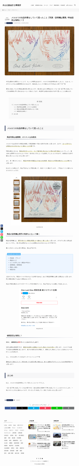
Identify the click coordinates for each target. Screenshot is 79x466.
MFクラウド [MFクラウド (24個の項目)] (20, 425)
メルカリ (18, 400)
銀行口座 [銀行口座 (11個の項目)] (17, 453)
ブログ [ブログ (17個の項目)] (16, 430)
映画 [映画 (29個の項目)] (10, 440)
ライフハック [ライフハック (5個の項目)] (7, 432)
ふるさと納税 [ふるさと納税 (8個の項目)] (7, 427)
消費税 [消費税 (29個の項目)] (10, 443)
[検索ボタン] (75, 5)
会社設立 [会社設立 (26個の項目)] (6, 435)
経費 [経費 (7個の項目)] (17, 450)
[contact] (42, 458)
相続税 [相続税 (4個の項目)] (5, 445)
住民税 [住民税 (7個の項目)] (11, 435)
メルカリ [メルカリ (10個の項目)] (22, 430)
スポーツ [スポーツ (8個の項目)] (11, 430)
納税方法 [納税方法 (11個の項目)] (22, 448)
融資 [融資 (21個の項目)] (21, 450)
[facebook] (36, 458)
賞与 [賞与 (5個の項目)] (5, 453)
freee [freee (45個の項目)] (14, 425)
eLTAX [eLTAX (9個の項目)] (10, 425)
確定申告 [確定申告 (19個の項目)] (11, 445)
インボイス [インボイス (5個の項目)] (19, 427)
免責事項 (45, 461)
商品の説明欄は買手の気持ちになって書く (28, 109)
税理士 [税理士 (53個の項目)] (12, 448)
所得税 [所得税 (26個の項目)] (5, 440)
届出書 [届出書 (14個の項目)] (13, 438)
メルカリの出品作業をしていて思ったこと (26, 104)
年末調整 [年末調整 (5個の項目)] (19, 438)
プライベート (10, 400)
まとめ (16, 114)
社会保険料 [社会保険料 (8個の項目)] (6, 448)
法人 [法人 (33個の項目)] (21, 440)
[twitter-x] (38, 458)
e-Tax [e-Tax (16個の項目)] (5, 425)
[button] (10, 408)
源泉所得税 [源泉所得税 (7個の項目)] (16, 443)
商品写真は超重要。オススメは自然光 (27, 107)
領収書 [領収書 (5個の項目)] (22, 453)
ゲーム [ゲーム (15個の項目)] (5, 430)
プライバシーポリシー (37, 461)
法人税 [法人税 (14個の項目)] (5, 443)
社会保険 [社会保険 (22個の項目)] (17, 445)
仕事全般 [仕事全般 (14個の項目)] (20, 432)
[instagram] (40, 458)
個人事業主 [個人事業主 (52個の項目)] (21, 435)
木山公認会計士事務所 (11, 5)
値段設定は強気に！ (22, 111)
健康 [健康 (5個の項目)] (5, 438)
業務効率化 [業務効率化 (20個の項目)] (15, 440)
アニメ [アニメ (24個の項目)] (13, 427)
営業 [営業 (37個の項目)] (9, 438)
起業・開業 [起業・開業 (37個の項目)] (10, 453)
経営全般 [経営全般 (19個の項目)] (6, 450)
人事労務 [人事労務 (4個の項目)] (14, 432)
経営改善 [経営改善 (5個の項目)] (12, 450)
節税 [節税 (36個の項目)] (17, 448)
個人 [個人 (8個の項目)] (16, 435)
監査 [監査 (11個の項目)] (22, 443)
